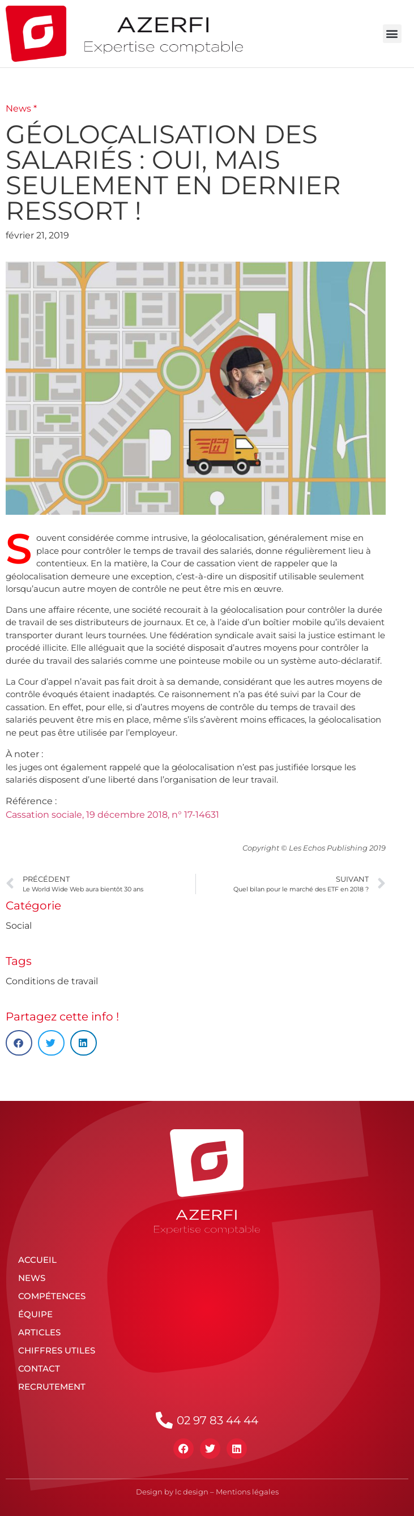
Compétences (52, 1296)
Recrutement (52, 1386)
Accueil (37, 1259)
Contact (39, 1368)
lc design (191, 1491)
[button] (392, 33)
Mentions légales (247, 1491)
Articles (39, 1332)
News (31, 1277)
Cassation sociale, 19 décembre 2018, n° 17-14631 (112, 814)
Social (19, 925)
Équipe (35, 1314)
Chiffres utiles (56, 1350)
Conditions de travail (52, 981)
